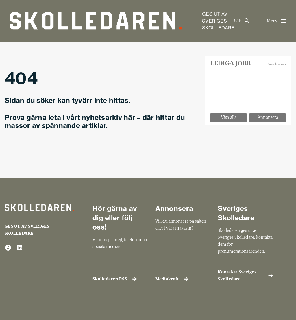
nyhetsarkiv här (108, 117)
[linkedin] (19, 248)
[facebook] (8, 248)
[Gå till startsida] (95, 21)
